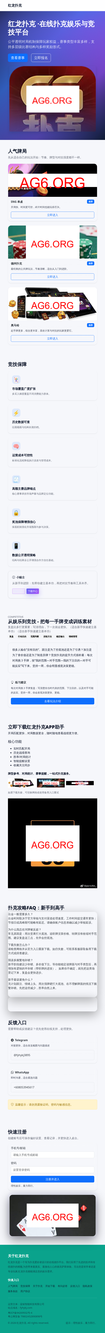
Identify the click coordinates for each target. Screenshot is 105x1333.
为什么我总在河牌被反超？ (24, 929)
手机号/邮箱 (18, 1148)
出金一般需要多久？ (20, 914)
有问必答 (62, 1286)
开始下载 (50, 1286)
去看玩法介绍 (52, 701)
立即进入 (52, 215)
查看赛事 (18, 57)
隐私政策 (87, 1286)
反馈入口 (75, 1286)
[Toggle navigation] (92, 5)
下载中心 (33, 591)
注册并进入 (53, 1179)
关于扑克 (38, 1286)
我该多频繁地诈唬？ (20, 960)
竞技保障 (25, 1286)
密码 (13, 1163)
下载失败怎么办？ (19, 945)
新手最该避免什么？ (20, 979)
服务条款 (13, 1291)
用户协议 (25, 1291)
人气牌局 (13, 1286)
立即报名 (41, 57)
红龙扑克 (15, 5)
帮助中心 (19, 591)
